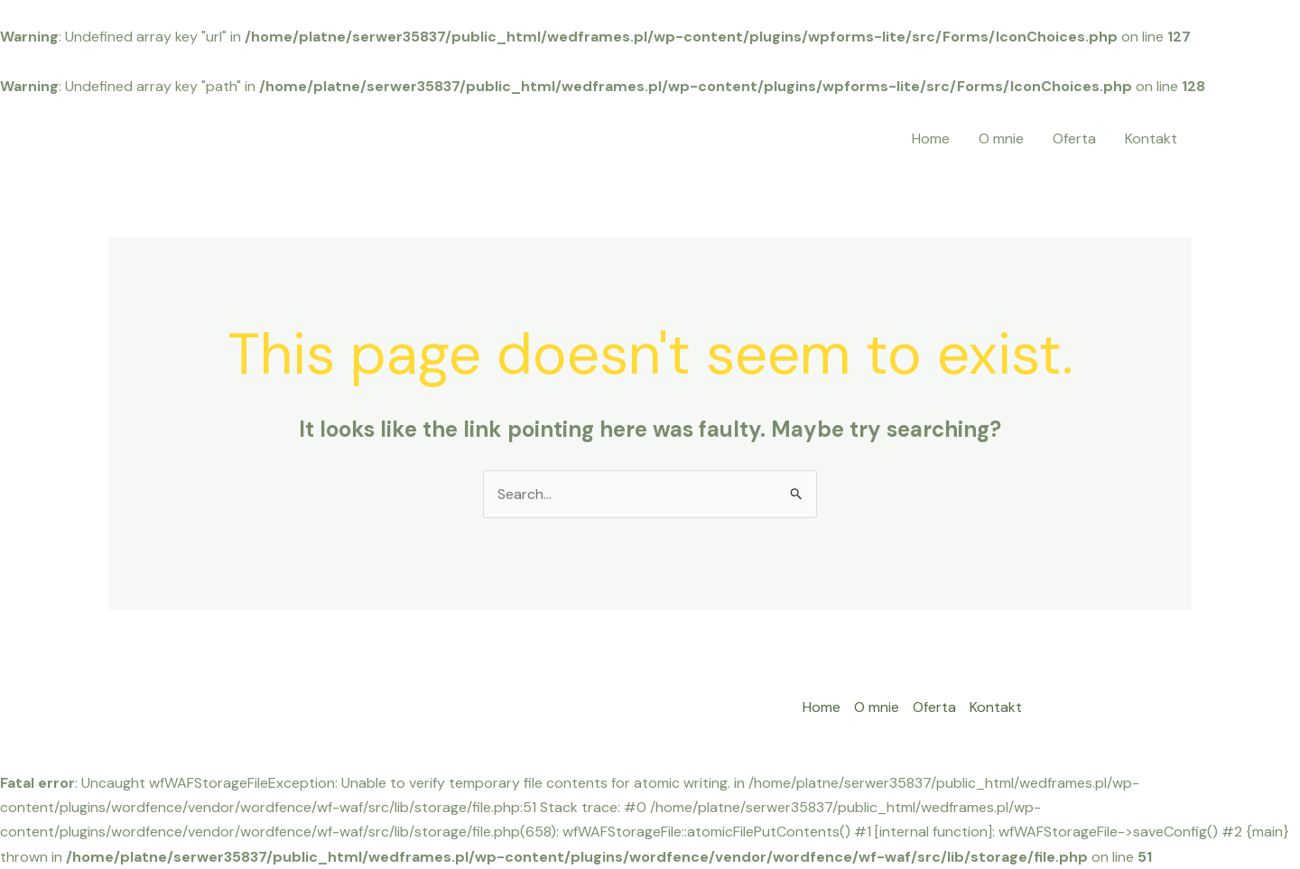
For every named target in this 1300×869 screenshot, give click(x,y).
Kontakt (1151, 138)
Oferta (1074, 138)
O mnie (1001, 138)
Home (931, 138)
